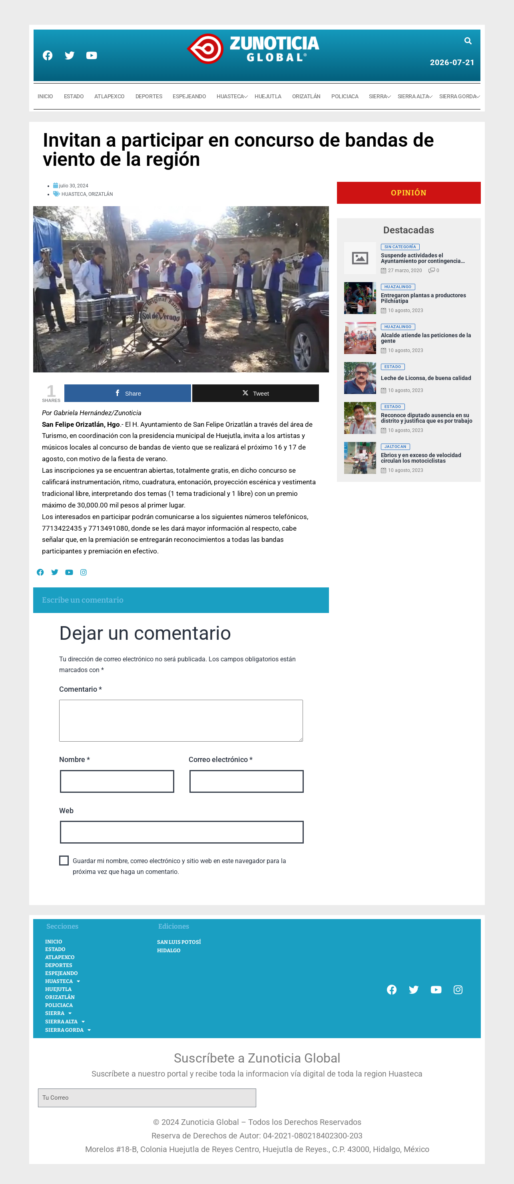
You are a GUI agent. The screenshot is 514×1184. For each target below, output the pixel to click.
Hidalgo (169, 950)
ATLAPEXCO (109, 96)
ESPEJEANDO (189, 96)
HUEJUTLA (268, 96)
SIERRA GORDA (457, 96)
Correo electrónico (221, 759)
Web (66, 810)
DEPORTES (148, 96)
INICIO (45, 96)
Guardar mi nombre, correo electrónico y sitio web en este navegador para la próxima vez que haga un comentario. (179, 866)
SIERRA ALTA (413, 96)
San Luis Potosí (179, 942)
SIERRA (378, 96)
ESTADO (74, 96)
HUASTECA (230, 96)
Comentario (80, 689)
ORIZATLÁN (306, 96)
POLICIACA (344, 96)
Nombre (74, 759)
